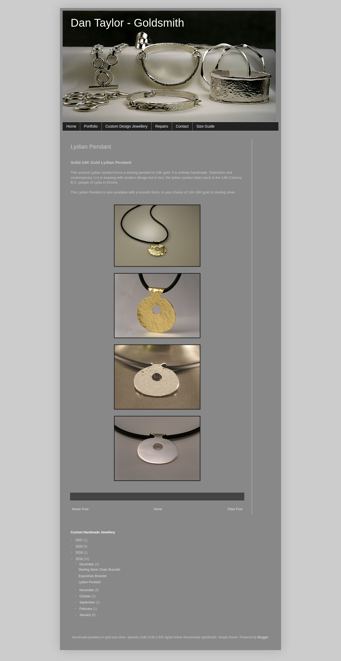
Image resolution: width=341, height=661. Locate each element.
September (87, 602)
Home (71, 126)
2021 (80, 540)
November (87, 590)
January (85, 615)
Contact (182, 126)
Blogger (262, 637)
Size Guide (205, 126)
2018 (80, 559)
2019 (80, 552)
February (86, 609)
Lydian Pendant (90, 582)
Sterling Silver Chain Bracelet (99, 569)
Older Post (234, 509)
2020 (80, 546)
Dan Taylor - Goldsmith (127, 23)
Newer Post (80, 509)
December (87, 564)
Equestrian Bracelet (93, 576)
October (85, 596)
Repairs (161, 126)
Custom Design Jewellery (126, 126)
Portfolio (91, 126)
